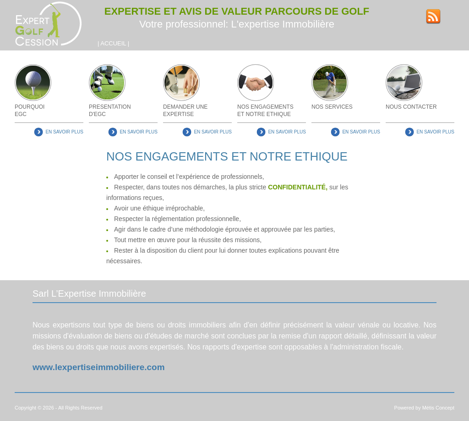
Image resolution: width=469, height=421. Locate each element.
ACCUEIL (113, 43)
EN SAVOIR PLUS (64, 131)
